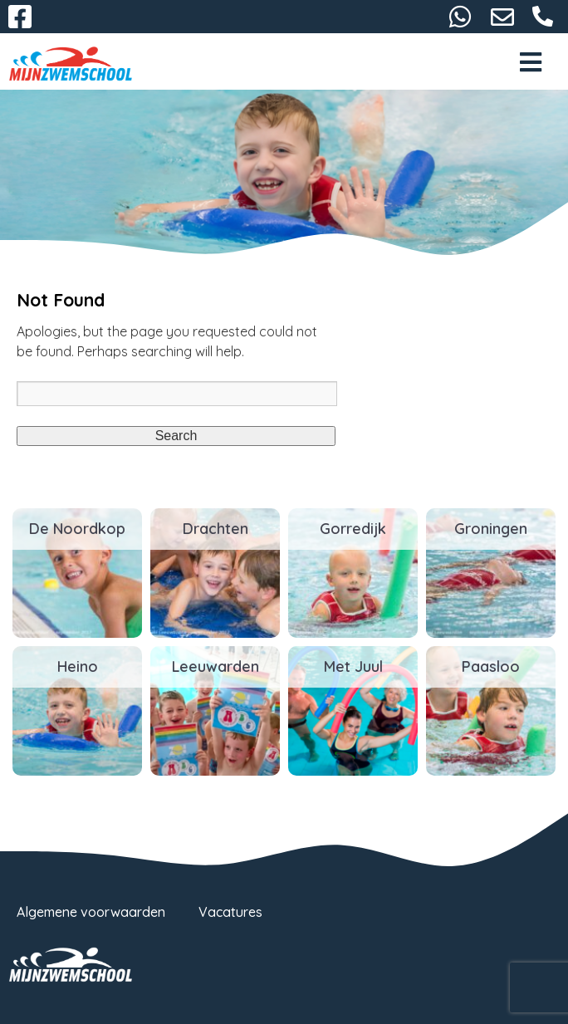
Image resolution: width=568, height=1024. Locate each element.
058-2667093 (543, 16)
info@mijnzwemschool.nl (502, 16)
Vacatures (230, 912)
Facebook (20, 16)
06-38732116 (460, 16)
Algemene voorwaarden (91, 912)
